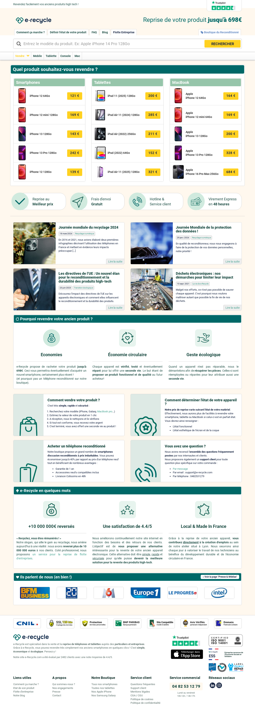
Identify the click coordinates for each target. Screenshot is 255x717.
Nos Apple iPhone (101, 691)
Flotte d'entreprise (23, 691)
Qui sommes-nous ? (63, 684)
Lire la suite (115, 261)
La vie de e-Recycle (200, 284)
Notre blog (19, 695)
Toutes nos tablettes (103, 688)
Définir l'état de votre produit (68, 32)
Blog (105, 32)
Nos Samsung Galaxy (103, 695)
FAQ (94, 32)
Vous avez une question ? (185, 446)
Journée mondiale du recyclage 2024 (88, 227)
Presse (56, 691)
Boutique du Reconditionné (220, 32)
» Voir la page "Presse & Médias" (220, 576)
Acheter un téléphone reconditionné (76, 446)
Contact (56, 695)
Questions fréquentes (143, 684)
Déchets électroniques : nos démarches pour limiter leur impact (204, 275)
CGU (140, 695)
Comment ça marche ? (30, 32)
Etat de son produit (23, 688)
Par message (180, 468)
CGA (133, 695)
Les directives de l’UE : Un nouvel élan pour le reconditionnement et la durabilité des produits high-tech (89, 277)
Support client (138, 688)
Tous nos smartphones (104, 684)
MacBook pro (104, 411)
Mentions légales (140, 691)
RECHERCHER (222, 44)
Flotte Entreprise (124, 32)
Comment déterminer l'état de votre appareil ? (201, 402)
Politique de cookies (142, 699)
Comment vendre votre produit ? (74, 400)
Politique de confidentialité (145, 702)
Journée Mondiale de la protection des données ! (203, 229)
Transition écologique (83, 288)
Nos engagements (62, 688)
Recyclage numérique (84, 233)
